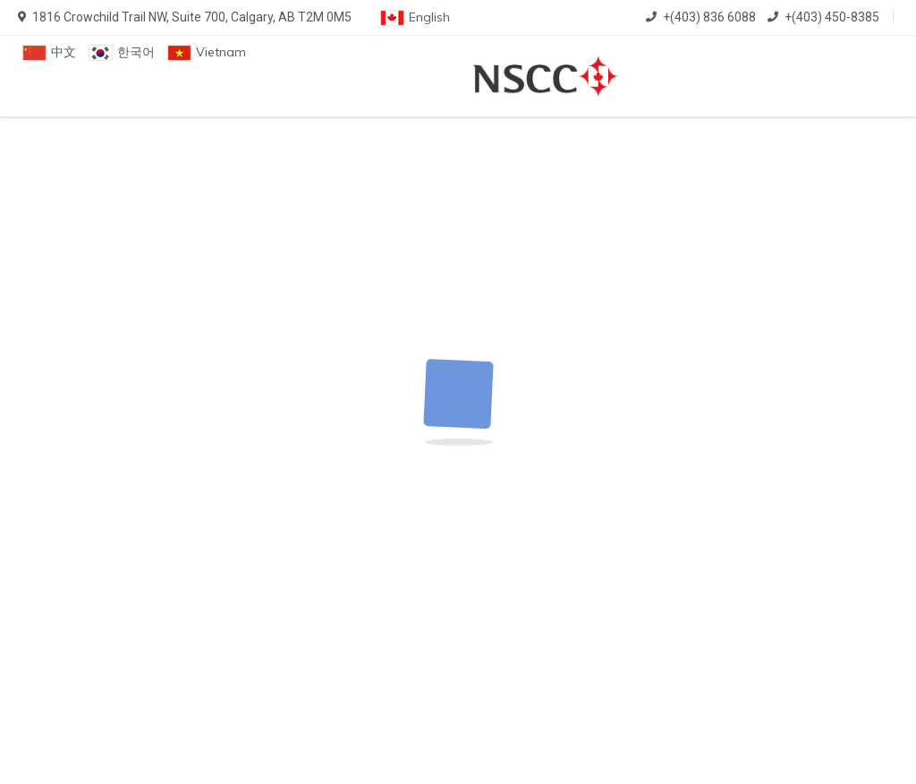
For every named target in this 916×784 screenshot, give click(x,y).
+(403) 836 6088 (701, 17)
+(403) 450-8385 (823, 17)
